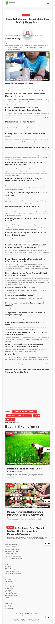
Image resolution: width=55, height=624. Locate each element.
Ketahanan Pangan (11, 595)
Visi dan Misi (8, 548)
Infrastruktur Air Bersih (19, 415)
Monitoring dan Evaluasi (12, 555)
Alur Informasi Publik (11, 570)
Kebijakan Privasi (18, 619)
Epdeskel (8, 607)
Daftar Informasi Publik (12, 571)
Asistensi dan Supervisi (12, 549)
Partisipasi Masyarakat (11, 551)
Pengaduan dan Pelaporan (13, 556)
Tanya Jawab (35, 620)
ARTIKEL (26, 15)
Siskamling (8, 592)
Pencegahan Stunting (11, 593)
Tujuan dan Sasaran (11, 546)
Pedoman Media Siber (21, 620)
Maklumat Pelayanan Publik (13, 573)
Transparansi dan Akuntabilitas (14, 558)
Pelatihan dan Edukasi (11, 553)
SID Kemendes (9, 608)
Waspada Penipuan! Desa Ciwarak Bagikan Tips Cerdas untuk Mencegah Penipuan (26, 531)
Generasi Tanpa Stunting (25, 412)
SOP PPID (8, 568)
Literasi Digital (9, 586)
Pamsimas (8, 590)
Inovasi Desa (9, 583)
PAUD (7, 597)
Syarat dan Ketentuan (33, 619)
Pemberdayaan (9, 585)
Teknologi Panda (31, 615)
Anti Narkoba (9, 588)
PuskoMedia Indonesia (29, 22)
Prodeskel (8, 605)
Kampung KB (9, 581)
